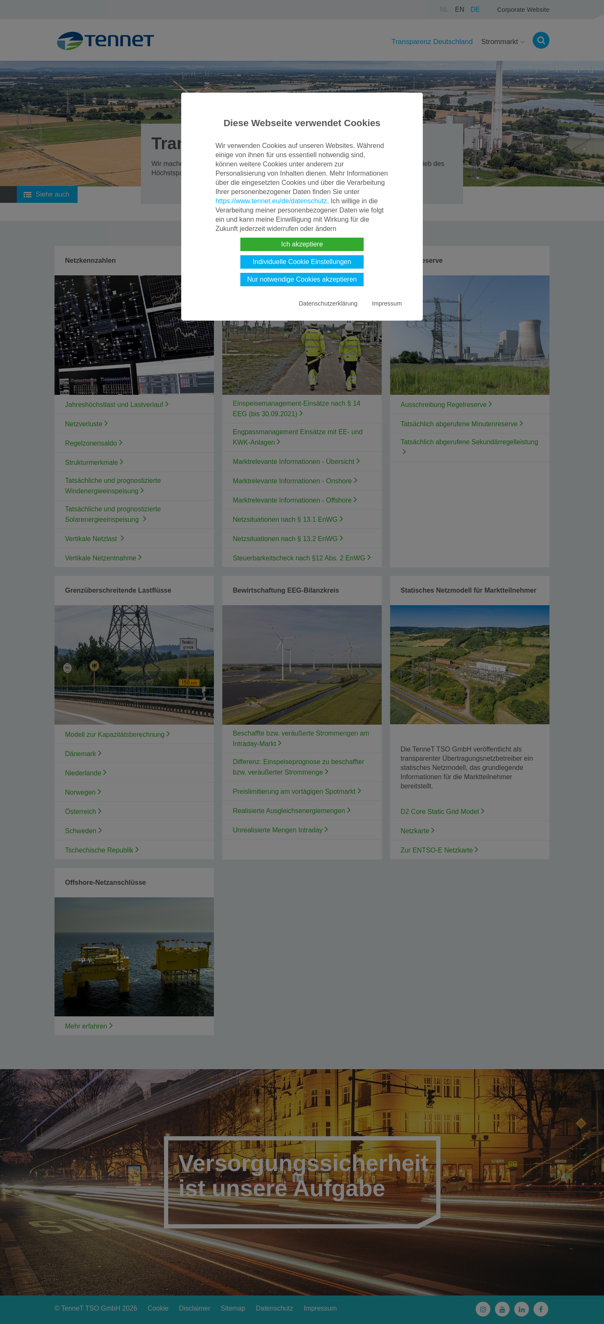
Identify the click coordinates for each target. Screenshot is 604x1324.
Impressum (387, 303)
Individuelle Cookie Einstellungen (302, 261)
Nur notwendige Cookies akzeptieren (302, 279)
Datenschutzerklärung (328, 303)
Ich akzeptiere (302, 244)
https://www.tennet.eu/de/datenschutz (271, 201)
